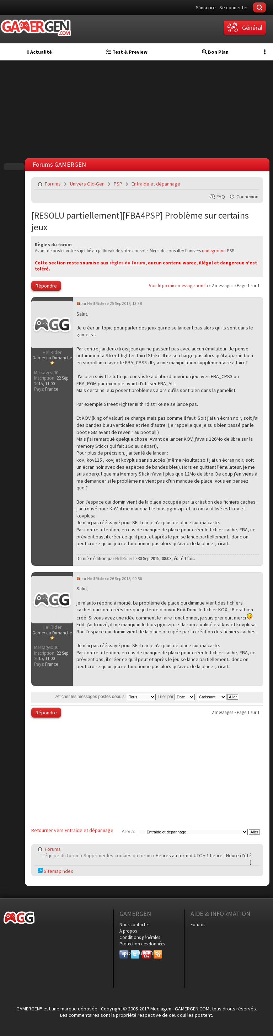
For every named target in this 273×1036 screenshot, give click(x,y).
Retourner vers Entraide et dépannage (72, 830)
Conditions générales (139, 937)
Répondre (46, 286)
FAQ (220, 196)
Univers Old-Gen (87, 184)
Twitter (135, 953)
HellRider (96, 303)
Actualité (39, 52)
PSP (118, 184)
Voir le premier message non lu (178, 286)
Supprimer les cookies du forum (118, 855)
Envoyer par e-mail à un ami (253, 184)
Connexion (247, 196)
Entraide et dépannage (156, 184)
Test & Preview (127, 52)
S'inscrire (206, 7)
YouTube (146, 953)
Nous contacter (134, 925)
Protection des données (142, 944)
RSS (157, 953)
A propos (128, 931)
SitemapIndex (55, 871)
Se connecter (233, 7)
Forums (53, 184)
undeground (214, 251)
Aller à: (128, 831)
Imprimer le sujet (236, 184)
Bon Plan (215, 52)
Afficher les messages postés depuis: (105, 696)
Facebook (123, 953)
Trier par (176, 696)
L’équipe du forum (61, 855)
